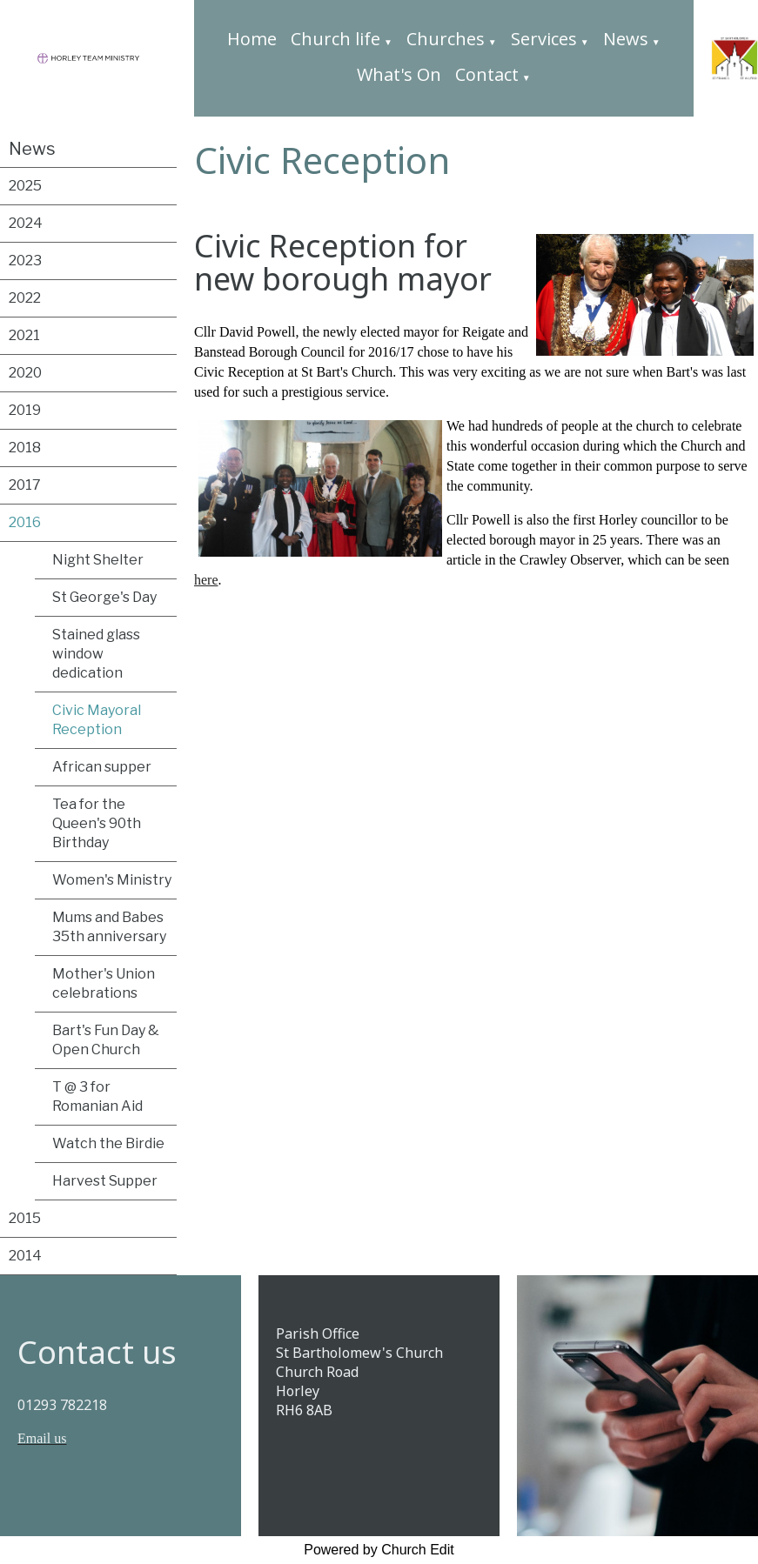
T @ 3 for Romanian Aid (97, 1096)
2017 (25, 485)
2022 (25, 298)
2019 (25, 410)
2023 (25, 260)
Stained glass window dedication (96, 653)
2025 (25, 185)
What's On (399, 74)
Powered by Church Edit (379, 1549)
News (625, 38)
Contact (487, 74)
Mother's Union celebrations (103, 983)
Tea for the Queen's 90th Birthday (96, 823)
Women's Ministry (111, 880)
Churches (445, 38)
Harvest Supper (105, 1181)
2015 (25, 1218)
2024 (26, 223)
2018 (25, 447)
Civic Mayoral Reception (96, 720)
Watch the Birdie (108, 1143)
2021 (24, 335)
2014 (25, 1255)
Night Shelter (98, 559)
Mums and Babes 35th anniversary (109, 927)
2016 (25, 522)
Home (252, 38)
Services (544, 38)
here (206, 579)
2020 (25, 372)
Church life (335, 38)
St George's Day (104, 597)
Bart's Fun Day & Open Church (105, 1040)
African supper (101, 767)
